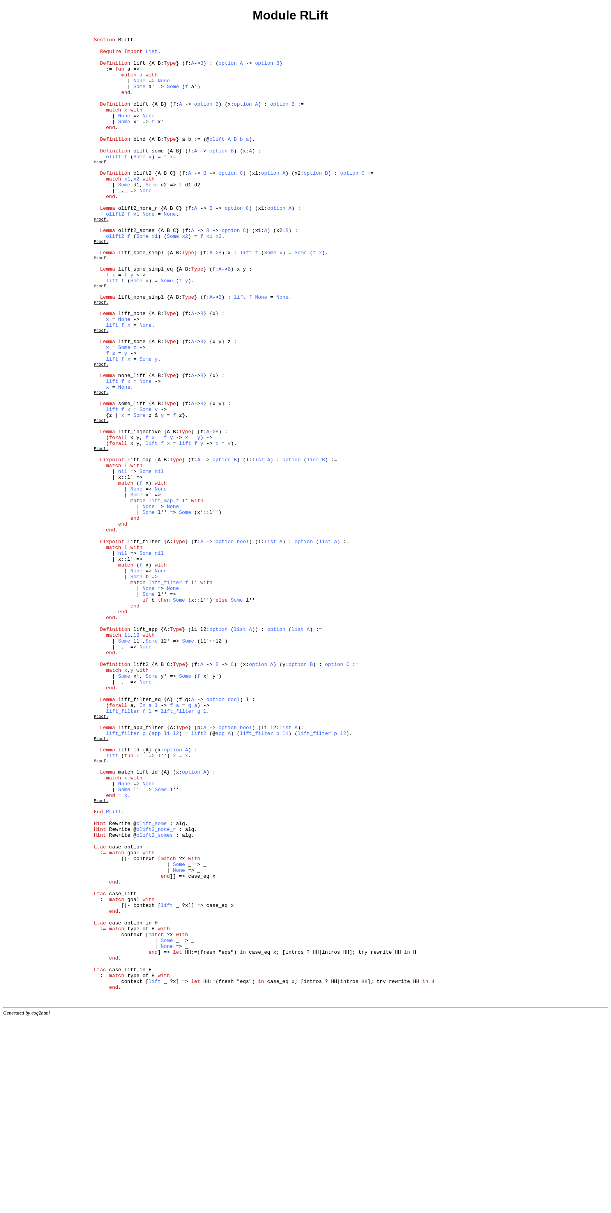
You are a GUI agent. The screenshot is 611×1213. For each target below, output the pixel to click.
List (151, 55)
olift (140, 118)
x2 (136, 208)
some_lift (131, 476)
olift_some (148, 175)
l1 (127, 754)
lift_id (129, 891)
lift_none (131, 369)
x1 (127, 208)
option (228, 69)
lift (139, 69)
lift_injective (139, 510)
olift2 (142, 201)
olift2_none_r (137, 243)
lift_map (139, 543)
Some (139, 97)
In (143, 838)
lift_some (131, 402)
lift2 (140, 789)
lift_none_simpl (141, 349)
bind (139, 161)
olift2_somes (136, 270)
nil (122, 557)
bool (243, 642)
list (258, 543)
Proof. (101, 188)
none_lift (131, 443)
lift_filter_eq (139, 831)
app (156, 872)
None (139, 90)
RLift (125, 41)
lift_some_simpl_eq (145, 316)
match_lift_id (137, 918)
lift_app (145, 747)
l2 (136, 754)
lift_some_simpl (141, 296)
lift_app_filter (141, 865)
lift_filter (144, 642)
